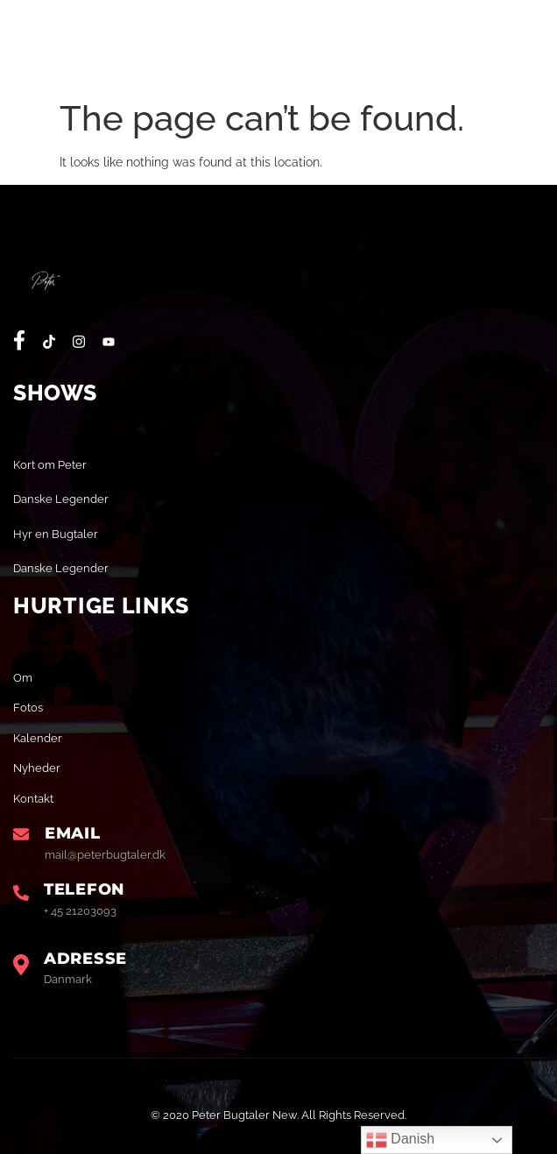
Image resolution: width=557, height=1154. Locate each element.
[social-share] (19, 340)
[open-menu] (536, 49)
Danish (400, 1139)
